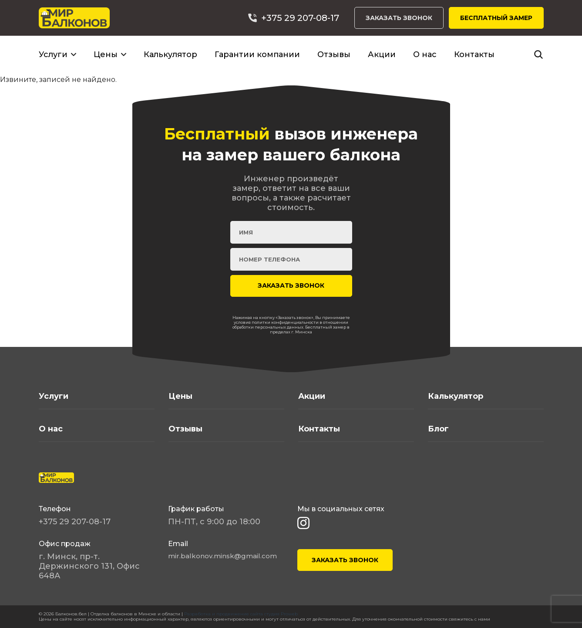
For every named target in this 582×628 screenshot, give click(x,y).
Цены (106, 54)
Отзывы (333, 54)
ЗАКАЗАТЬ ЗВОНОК (399, 18)
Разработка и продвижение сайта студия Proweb (241, 614)
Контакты (474, 54)
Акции (382, 54)
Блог (438, 429)
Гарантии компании (257, 54)
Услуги (53, 54)
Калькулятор (170, 54)
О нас (425, 54)
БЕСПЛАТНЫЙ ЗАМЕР (496, 18)
